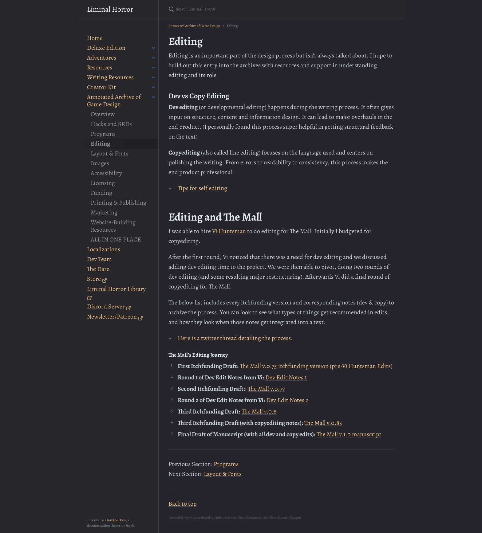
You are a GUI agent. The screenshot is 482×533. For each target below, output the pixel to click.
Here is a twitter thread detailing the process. (235, 338)
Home (95, 38)
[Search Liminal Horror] (241, 9)
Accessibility (106, 173)
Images (100, 163)
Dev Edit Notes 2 (287, 400)
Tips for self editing (202, 188)
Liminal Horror (110, 9)
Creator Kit (101, 87)
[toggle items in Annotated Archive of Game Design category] (153, 97)
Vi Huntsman (229, 231)
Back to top (182, 504)
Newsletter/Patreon (115, 316)
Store (97, 279)
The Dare (98, 269)
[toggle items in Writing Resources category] (153, 77)
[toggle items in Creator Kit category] (153, 87)
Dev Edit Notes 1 (286, 377)
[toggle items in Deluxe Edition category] (153, 48)
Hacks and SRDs (111, 124)
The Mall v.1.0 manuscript (349, 434)
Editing (100, 143)
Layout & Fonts (109, 153)
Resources (99, 67)
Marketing (104, 212)
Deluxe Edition (106, 48)
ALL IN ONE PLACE (116, 239)
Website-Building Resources (113, 226)
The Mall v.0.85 (323, 423)
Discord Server (109, 306)
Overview (103, 114)
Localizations (103, 249)
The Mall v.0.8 (259, 411)
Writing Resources (110, 77)
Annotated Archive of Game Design (114, 100)
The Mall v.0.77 (266, 389)
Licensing (103, 183)
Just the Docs (116, 520)
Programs (103, 134)
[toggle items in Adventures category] (153, 58)
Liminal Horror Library (116, 292)
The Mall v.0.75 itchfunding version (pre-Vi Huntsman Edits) (316, 366)
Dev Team (99, 259)
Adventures (101, 57)
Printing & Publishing (118, 202)
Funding (101, 193)
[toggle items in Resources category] (153, 68)
